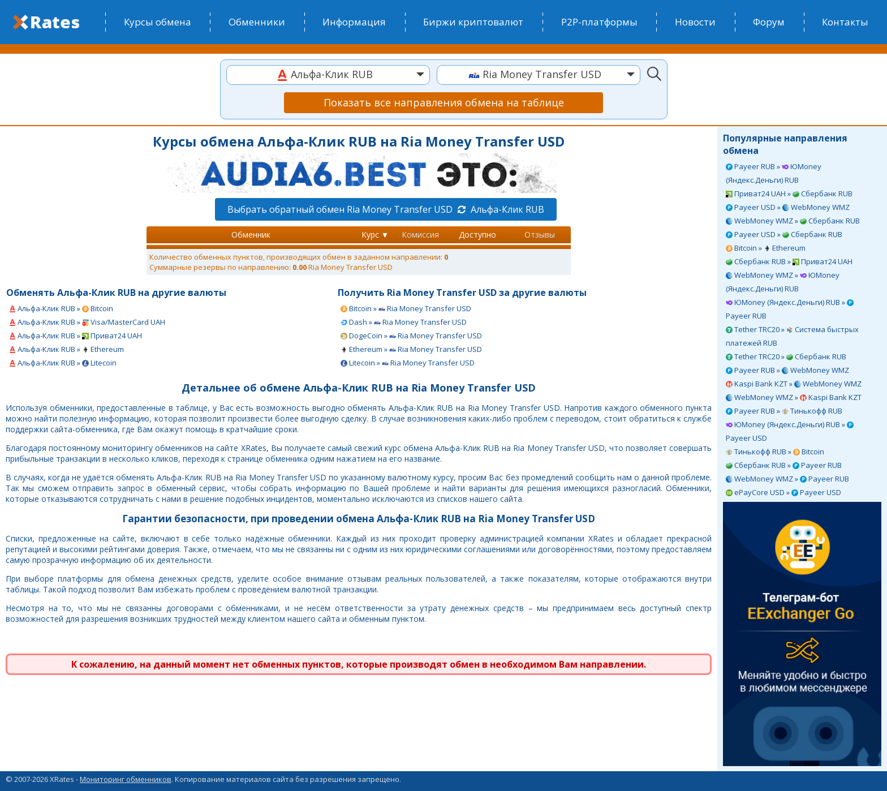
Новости (695, 21)
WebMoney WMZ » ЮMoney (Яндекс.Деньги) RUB (782, 282)
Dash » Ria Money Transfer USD (404, 322)
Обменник (250, 234)
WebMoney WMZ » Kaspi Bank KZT (794, 397)
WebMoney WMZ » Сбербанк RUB (793, 221)
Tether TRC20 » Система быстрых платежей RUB (792, 336)
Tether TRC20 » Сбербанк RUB (786, 356)
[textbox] (328, 74)
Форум (769, 21)
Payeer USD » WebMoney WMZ (788, 207)
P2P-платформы (599, 21)
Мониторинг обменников (125, 779)
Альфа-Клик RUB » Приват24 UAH (75, 335)
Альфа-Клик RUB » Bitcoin (61, 308)
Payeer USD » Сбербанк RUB (784, 234)
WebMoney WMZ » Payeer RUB (787, 479)
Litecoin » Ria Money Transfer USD (408, 363)
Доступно (477, 234)
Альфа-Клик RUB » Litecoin (63, 363)
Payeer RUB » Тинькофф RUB (784, 411)
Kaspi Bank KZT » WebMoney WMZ (794, 384)
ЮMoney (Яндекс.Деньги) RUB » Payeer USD (790, 431)
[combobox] (328, 75)
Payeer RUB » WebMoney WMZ (787, 370)
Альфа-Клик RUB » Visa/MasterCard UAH (87, 322)
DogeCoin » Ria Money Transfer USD (411, 335)
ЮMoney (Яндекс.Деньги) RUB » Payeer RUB (790, 309)
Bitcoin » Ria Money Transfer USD (406, 308)
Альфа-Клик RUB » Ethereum (66, 349)
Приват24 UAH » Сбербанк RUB (789, 193)
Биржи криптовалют (473, 21)
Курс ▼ (375, 234)
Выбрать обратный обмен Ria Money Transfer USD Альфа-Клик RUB (385, 209)
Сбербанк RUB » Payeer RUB (784, 465)
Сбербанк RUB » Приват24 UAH (789, 261)
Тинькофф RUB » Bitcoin (775, 451)
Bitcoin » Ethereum (766, 248)
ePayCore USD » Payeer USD (783, 492)
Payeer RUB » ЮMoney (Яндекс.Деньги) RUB (773, 173)
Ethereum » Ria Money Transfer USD (411, 349)
